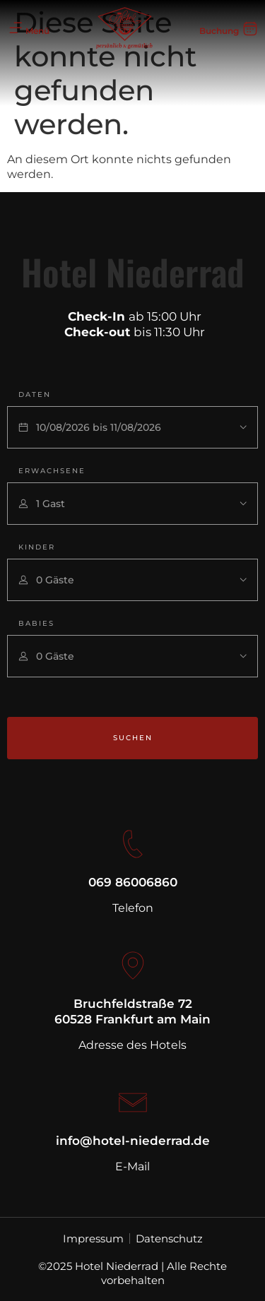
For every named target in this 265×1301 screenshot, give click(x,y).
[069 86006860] (133, 844)
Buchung (219, 30)
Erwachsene (52, 470)
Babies (36, 623)
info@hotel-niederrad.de (133, 1141)
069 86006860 (132, 882)
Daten (34, 394)
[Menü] (15, 28)
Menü (37, 30)
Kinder (36, 547)
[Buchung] (250, 28)
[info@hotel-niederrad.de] (133, 1102)
